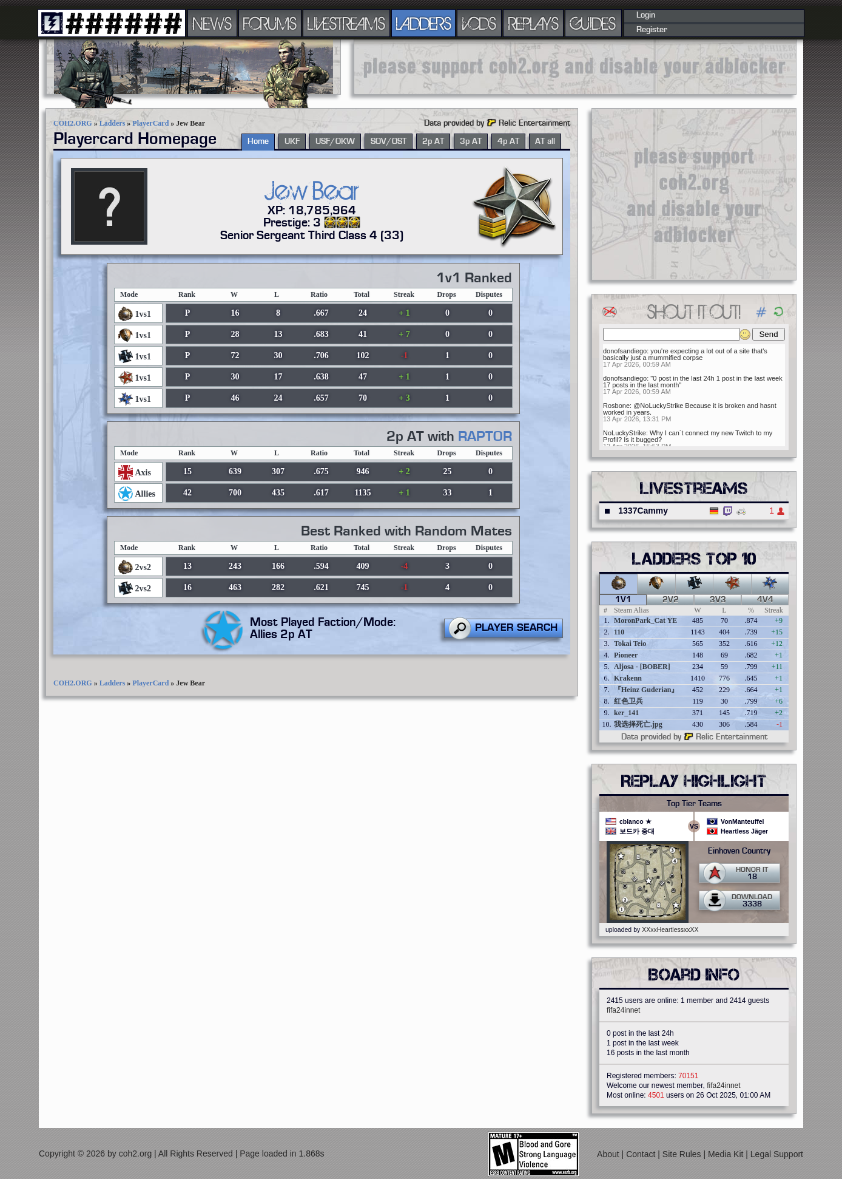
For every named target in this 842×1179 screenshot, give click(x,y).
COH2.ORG (72, 123)
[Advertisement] (575, 66)
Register (651, 29)
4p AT (508, 141)
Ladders (112, 123)
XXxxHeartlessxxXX (670, 929)
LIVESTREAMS (346, 23)
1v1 (623, 600)
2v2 (670, 600)
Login (645, 15)
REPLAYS (533, 23)
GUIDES (593, 23)
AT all (545, 141)
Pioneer (626, 655)
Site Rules (683, 1154)
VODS (479, 23)
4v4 (765, 600)
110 (619, 632)
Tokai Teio (630, 643)
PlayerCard (150, 123)
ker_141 (626, 712)
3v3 (718, 600)
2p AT (433, 141)
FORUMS (270, 23)
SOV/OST (388, 141)
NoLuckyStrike (624, 433)
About (609, 1154)
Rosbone (616, 405)
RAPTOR (485, 436)
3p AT (471, 141)
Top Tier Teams (694, 804)
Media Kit (727, 1154)
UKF (292, 141)
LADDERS (423, 23)
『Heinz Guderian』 (646, 689)
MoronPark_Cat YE (645, 620)
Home (258, 141)
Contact (642, 1154)
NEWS (212, 23)
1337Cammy (643, 510)
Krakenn (628, 678)
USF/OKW (335, 141)
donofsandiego (625, 351)
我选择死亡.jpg (638, 724)
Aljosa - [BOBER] (642, 666)
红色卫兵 (628, 701)
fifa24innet (623, 1010)
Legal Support (776, 1154)
